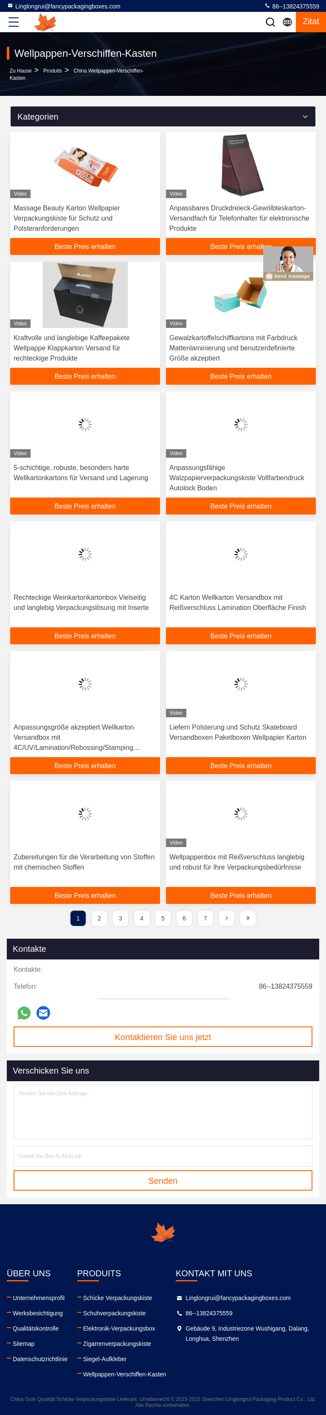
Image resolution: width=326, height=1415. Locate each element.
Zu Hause (21, 71)
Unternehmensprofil (39, 1298)
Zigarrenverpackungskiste (117, 1343)
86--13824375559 (291, 6)
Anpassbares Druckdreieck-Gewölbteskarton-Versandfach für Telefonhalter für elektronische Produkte (239, 218)
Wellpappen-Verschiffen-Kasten (124, 1374)
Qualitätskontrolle (36, 1328)
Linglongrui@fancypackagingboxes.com (64, 6)
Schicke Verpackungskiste (117, 1298)
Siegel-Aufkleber (105, 1359)
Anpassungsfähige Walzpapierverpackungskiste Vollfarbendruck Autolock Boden (236, 478)
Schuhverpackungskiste (114, 1313)
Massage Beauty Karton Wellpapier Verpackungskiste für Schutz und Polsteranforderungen (67, 218)
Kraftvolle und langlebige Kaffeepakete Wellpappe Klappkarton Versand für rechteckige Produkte (72, 348)
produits (52, 71)
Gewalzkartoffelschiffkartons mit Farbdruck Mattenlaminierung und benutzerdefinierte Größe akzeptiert (233, 348)
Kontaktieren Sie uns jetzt (163, 1037)
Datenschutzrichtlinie (40, 1359)
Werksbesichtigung (38, 1313)
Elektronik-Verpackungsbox (119, 1328)
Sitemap (23, 1343)
